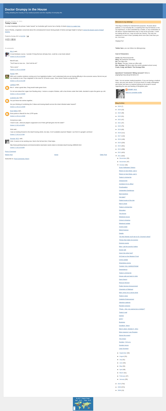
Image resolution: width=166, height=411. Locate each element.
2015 (119, 142)
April (121, 369)
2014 (119, 146)
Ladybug (13, 85)
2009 (119, 387)
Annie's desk (123, 227)
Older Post (103, 155)
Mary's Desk (123, 203)
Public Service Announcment (128, 286)
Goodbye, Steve (124, 325)
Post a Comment (10, 151)
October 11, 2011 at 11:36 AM (17, 106)
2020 (119, 126)
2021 (119, 123)
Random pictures (124, 306)
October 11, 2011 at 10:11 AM (17, 80)
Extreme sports (124, 243)
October (122, 165)
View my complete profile (134, 92)
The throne (122, 213)
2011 (119, 156)
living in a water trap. (73, 26)
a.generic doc (14, 98)
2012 (119, 152)
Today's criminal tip (125, 177)
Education (122, 210)
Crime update (123, 260)
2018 (119, 133)
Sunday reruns (124, 345)
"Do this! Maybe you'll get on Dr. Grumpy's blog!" (135, 236)
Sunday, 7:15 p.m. (125, 342)
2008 (119, 390)
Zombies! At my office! (126, 184)
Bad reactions (123, 194)
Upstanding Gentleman (126, 190)
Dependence (123, 269)
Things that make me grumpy (128, 240)
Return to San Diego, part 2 (128, 171)
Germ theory (123, 279)
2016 (119, 139)
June (121, 363)
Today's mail (123, 312)
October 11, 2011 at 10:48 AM (17, 93)
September (123, 353)
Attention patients (124, 302)
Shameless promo (125, 263)
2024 (119, 113)
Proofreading (123, 187)
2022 (119, 119)
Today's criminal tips (125, 207)
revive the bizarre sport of (91, 30)
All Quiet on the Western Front (129, 256)
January (122, 379)
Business (122, 322)
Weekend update (124, 223)
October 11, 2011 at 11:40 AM (17, 116)
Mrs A (12, 51)
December (123, 158)
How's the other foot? (126, 253)
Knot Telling (14, 111)
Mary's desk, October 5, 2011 (128, 329)
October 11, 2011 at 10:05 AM (17, 69)
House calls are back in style (128, 276)
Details (121, 233)
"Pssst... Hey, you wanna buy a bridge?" (132, 309)
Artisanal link (123, 181)
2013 (119, 149)
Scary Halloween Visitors (127, 167)
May (121, 366)
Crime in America (124, 220)
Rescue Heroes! (124, 283)
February (122, 376)
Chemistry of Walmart (126, 289)
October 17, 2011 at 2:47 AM (17, 134)
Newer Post (9, 155)
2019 (119, 129)
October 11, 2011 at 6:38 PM (17, 125)
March (121, 373)
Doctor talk (122, 250)
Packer (12, 74)
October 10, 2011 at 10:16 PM (17, 56)
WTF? (121, 319)
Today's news (11, 23)
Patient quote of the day (127, 200)
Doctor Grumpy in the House (26, 9)
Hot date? (122, 197)
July (120, 359)
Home (56, 155)
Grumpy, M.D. (14, 138)
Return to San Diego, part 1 (128, 174)
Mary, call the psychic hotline (128, 246)
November (123, 161)
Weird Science (124, 230)
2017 (119, 136)
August (121, 356)
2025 (119, 109)
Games (121, 316)
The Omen (122, 339)
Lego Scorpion (124, 348)
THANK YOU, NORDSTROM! (128, 266)
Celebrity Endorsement (126, 299)
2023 (119, 116)
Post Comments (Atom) (21, 159)
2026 (119, 106)
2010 (119, 384)
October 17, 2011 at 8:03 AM (17, 147)
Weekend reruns (124, 217)
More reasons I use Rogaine (128, 332)
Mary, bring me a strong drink (128, 292)
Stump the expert (124, 335)
